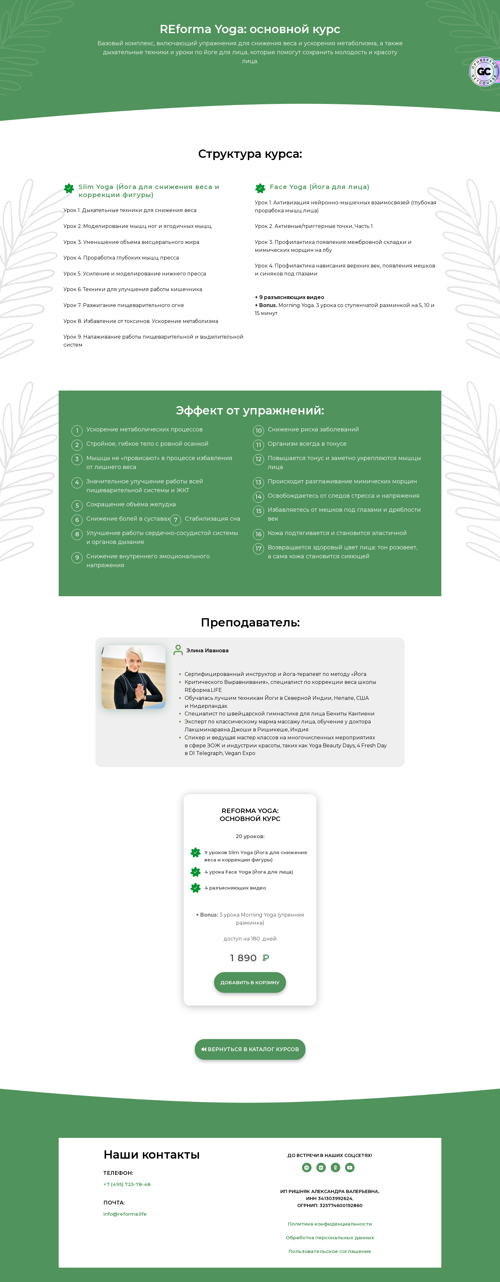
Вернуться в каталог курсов (250, 1049)
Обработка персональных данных (330, 1237)
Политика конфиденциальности (330, 1224)
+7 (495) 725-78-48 (127, 1184)
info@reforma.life (125, 1214)
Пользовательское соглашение (330, 1251)
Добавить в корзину (250, 982)
